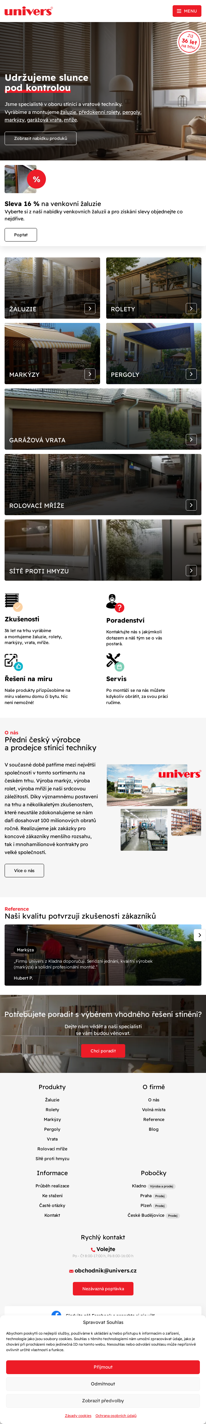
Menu (190, 11)
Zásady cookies (78, 1415)
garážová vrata (44, 120)
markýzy (14, 120)
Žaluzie (52, 1100)
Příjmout (103, 1367)
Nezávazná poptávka (103, 1288)
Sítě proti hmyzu (52, 1158)
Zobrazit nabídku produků (40, 138)
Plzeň (146, 1205)
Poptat (21, 235)
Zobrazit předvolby (103, 1400)
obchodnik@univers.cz (106, 1270)
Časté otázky (52, 1205)
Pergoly (52, 1129)
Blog (154, 1129)
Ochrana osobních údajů (116, 1415)
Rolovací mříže (52, 1149)
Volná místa (153, 1109)
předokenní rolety (99, 112)
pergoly (131, 112)
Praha (146, 1195)
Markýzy (52, 1119)
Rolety (52, 1109)
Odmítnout (103, 1384)
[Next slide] (200, 935)
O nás (153, 1100)
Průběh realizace (52, 1186)
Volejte (105, 1249)
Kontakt (52, 1215)
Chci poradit (103, 1051)
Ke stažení (52, 1195)
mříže (70, 120)
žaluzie (68, 112)
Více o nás (24, 870)
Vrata (52, 1139)
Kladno (139, 1186)
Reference (153, 1119)
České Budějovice (146, 1215)
